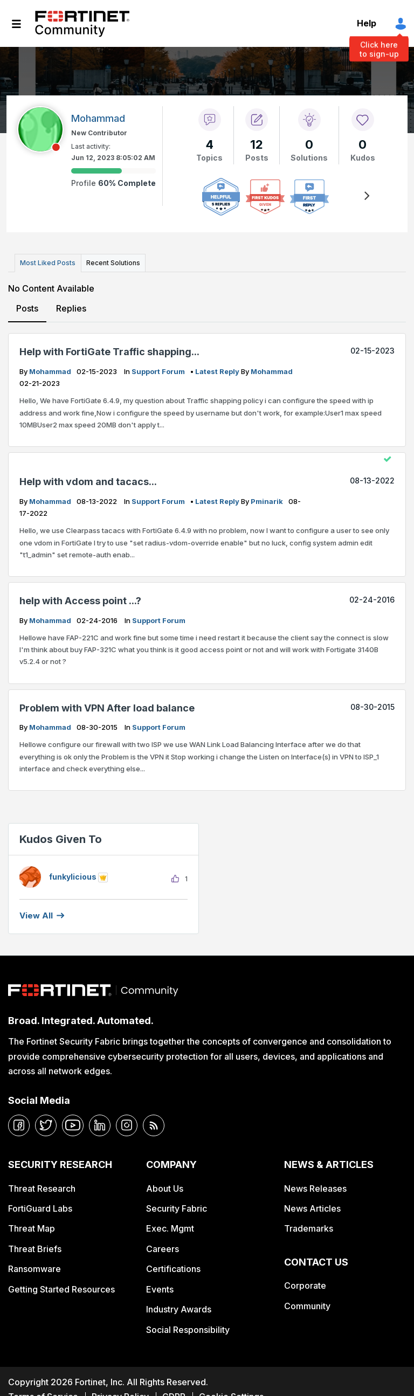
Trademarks (308, 1226)
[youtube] (73, 1123)
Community (307, 1303)
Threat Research (41, 1186)
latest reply (218, 369)
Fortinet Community (82, 23)
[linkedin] (100, 1123)
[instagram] (126, 1123)
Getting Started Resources (61, 1287)
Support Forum (159, 369)
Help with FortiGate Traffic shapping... (109, 350)
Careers (162, 1246)
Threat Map (31, 1226)
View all (36, 913)
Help (366, 23)
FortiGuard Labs (40, 1206)
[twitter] (46, 1123)
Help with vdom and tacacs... (88, 480)
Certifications (173, 1267)
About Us (164, 1186)
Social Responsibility (188, 1327)
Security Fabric (176, 1206)
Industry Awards (178, 1307)
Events (160, 1287)
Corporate (305, 1283)
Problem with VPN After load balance (107, 705)
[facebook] (19, 1123)
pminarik (268, 499)
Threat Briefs (34, 1246)
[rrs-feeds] (153, 1123)
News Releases (315, 1186)
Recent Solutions (109, 262)
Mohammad (51, 369)
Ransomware (34, 1267)
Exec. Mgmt (170, 1226)
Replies (71, 306)
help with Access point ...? (80, 598)
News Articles (312, 1206)
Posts (27, 306)
